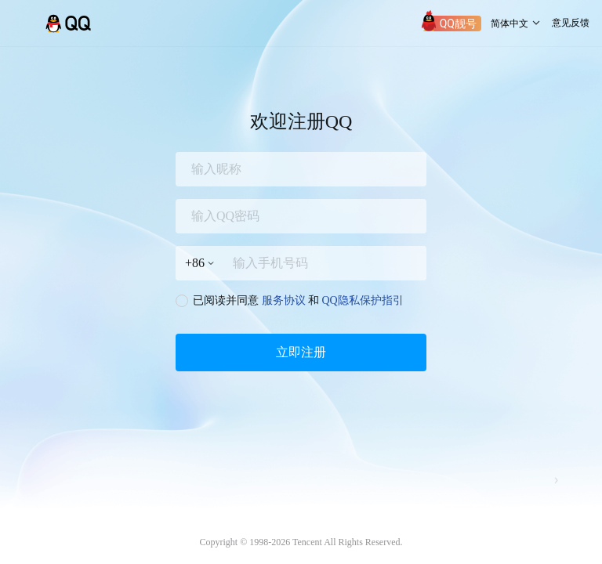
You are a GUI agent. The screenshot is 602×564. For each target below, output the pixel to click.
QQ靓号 (458, 23)
